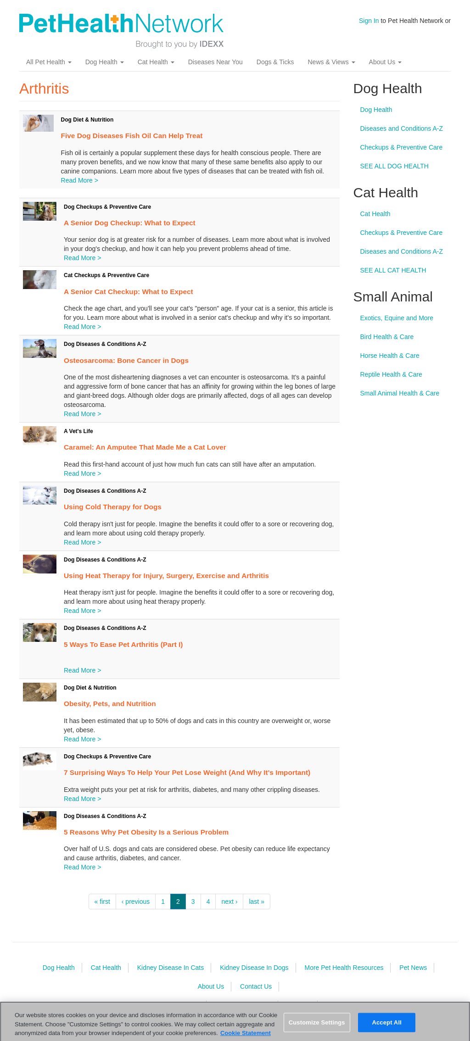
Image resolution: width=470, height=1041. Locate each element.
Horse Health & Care (390, 355)
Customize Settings (317, 1026)
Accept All (386, 1026)
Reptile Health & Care (391, 374)
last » (256, 901)
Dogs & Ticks (275, 62)
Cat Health (156, 62)
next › (229, 901)
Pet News (413, 967)
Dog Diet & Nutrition (87, 120)
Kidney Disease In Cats (170, 967)
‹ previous (136, 901)
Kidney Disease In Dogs (254, 967)
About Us (385, 62)
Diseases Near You (215, 62)
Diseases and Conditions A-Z (401, 128)
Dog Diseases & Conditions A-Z (105, 344)
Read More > (79, 180)
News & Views (331, 62)
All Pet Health (49, 62)
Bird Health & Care (387, 336)
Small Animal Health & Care (400, 393)
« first (102, 901)
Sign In (369, 20)
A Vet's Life (78, 431)
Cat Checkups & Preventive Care (106, 275)
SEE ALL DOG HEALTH (394, 166)
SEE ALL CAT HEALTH (393, 270)
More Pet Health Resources (343, 967)
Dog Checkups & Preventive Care (107, 207)
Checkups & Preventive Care (401, 147)
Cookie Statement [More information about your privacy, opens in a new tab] (245, 1036)
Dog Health (104, 62)
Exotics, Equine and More (397, 318)
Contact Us (256, 986)
